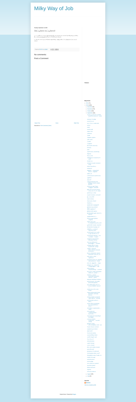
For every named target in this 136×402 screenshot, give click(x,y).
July (88, 376)
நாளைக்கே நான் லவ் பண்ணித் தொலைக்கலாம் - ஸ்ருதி (94, 260)
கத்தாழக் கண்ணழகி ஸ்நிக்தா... (94, 279)
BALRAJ (88, 382)
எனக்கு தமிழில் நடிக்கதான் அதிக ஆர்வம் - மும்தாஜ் (93, 297)
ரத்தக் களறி (89, 331)
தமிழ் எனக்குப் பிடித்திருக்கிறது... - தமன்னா (94, 269)
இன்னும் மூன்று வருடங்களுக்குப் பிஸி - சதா (94, 324)
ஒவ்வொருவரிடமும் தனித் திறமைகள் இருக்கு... (93, 282)
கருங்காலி (89, 168)
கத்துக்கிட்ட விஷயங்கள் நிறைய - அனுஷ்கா (93, 171)
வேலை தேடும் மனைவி (93, 326)
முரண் (88, 135)
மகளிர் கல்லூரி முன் (92, 337)
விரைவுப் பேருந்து (91, 119)
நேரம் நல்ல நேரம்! (91, 201)
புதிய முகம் (90, 139)
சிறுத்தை (89, 153)
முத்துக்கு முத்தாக (91, 137)
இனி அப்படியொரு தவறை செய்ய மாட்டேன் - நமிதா (94, 190)
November (89, 109)
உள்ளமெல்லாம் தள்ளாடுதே (94, 175)
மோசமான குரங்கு (91, 333)
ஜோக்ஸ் (89, 369)
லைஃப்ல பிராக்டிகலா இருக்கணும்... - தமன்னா (93, 243)
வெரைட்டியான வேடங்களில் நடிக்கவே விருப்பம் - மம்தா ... (94, 116)
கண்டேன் (89, 173)
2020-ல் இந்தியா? (91, 209)
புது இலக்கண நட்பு (91, 216)
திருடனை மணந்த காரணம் (93, 347)
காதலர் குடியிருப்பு (91, 166)
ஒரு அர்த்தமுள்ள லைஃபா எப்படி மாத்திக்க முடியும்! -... (94, 286)
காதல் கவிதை (90, 198)
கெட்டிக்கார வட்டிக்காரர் (93, 363)
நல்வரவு (89, 147)
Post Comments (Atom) (46, 125)
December (89, 106)
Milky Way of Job (53, 8)
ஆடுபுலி (89, 179)
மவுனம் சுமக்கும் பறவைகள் (94, 194)
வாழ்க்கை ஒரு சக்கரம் (92, 329)
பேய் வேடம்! (90, 339)
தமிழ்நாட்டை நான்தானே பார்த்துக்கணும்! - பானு (93, 265)
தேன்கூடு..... (90, 203)
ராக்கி (88, 127)
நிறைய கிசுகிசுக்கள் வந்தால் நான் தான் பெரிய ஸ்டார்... (94, 254)
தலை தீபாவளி (90, 349)
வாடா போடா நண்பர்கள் (93, 123)
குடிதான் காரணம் (91, 365)
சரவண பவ (89, 161)
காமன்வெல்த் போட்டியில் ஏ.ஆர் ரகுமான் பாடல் (93, 233)
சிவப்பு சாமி (90, 155)
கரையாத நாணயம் (91, 371)
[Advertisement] (65, 20)
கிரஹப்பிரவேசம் (91, 367)
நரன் (88, 149)
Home (57, 123)
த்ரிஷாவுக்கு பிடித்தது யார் (93, 227)
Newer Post (37, 123)
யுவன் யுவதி (90, 129)
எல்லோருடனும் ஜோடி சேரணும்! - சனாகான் (92, 187)
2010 (87, 105)
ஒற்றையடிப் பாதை (91, 192)
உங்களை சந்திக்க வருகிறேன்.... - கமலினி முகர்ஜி (93, 320)
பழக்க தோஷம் (90, 343)
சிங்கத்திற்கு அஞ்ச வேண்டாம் (94, 355)
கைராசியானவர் (90, 359)
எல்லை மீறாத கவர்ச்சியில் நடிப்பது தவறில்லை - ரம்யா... (93, 305)
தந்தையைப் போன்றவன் (93, 351)
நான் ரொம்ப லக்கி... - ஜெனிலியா (92, 257)
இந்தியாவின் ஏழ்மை (92, 211)
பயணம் (89, 141)
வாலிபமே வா (90, 121)
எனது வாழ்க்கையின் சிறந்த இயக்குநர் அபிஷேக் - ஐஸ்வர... (93, 294)
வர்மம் (88, 125)
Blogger (74, 394)
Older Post (76, 123)
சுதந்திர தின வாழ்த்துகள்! (93, 205)
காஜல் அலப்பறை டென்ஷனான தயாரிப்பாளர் (94, 222)
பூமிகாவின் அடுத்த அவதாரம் (94, 225)
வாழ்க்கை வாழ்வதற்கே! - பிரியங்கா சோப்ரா (93, 239)
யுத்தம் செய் (90, 131)
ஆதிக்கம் (89, 177)
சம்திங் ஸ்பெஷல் (91, 357)
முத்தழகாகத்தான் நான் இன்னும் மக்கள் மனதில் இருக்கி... (93, 183)
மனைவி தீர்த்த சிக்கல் (92, 335)
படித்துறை (89, 143)
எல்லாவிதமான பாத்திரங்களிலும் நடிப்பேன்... (91, 312)
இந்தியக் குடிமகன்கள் (92, 207)
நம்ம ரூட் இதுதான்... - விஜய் (94, 263)
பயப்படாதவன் (90, 345)
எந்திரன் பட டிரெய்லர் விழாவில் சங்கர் (92, 229)
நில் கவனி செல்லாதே (92, 145)
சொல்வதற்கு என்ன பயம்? (93, 353)
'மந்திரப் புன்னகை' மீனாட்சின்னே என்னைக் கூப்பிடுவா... (93, 250)
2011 (87, 103)
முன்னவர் (89, 133)
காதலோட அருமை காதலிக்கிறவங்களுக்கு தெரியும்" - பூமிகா (93, 276)
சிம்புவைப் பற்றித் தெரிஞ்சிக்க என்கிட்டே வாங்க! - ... (94, 272)
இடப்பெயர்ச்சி (90, 196)
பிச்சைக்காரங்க (90, 341)
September (90, 113)
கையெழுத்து (90, 361)
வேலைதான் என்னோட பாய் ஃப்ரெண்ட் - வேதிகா (94, 236)
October (89, 111)
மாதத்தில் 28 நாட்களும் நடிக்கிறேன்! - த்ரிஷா (92, 246)
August (89, 374)
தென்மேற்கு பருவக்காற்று (93, 151)
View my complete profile (90, 385)
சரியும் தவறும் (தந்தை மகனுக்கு (92, 219)
